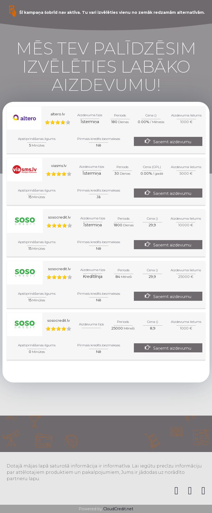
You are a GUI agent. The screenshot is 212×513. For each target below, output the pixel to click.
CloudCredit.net (118, 508)
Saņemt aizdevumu (172, 141)
